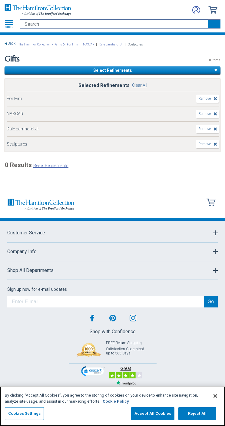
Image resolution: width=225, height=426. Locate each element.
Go (211, 301)
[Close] (215, 396)
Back (11, 43)
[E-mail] (105, 301)
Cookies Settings (24, 413)
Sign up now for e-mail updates (37, 289)
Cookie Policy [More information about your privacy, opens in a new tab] (116, 401)
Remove (204, 98)
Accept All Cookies (152, 413)
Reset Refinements (50, 165)
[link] (93, 372)
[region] (112, 406)
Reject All (197, 413)
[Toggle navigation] (9, 24)
